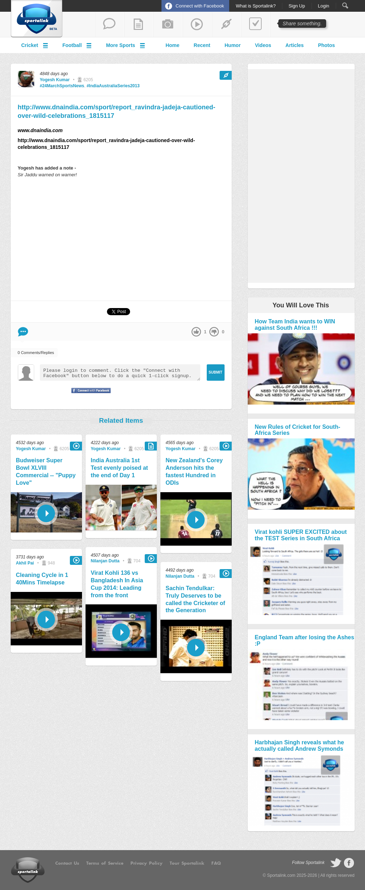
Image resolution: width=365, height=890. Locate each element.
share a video (197, 24)
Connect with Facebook (200, 6)
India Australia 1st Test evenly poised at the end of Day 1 (119, 467)
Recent (202, 45)
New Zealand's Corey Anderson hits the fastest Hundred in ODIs (194, 471)
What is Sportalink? (256, 6)
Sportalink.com (281, 875)
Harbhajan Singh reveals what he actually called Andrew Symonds (299, 745)
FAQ (216, 863)
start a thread (109, 24)
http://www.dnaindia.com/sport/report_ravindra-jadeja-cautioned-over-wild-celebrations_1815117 (116, 111)
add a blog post (138, 24)
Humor (233, 45)
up (196, 332)
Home (172, 45)
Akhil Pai (25, 563)
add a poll (255, 24)
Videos (263, 45)
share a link (226, 24)
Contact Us (67, 863)
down (214, 332)
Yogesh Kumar (55, 79)
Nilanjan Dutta (105, 560)
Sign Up (296, 6)
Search (345, 5)
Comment (23, 332)
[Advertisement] (121, 239)
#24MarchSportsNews (62, 85)
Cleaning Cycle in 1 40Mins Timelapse (42, 578)
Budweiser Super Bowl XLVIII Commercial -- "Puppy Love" (46, 471)
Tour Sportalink (187, 863)
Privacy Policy (146, 863)
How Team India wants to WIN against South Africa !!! (295, 324)
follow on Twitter (335, 863)
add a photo (167, 24)
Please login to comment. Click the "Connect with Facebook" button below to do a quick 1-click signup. (120, 372)
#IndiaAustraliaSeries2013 (113, 85)
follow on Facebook (349, 863)
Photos (326, 45)
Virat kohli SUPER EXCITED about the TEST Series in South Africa (301, 535)
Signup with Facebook (89, 395)
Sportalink (37, 19)
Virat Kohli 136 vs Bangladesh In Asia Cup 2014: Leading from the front (117, 584)
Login (323, 6)
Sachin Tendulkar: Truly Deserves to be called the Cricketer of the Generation (195, 599)
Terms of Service (104, 863)
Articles (295, 45)
